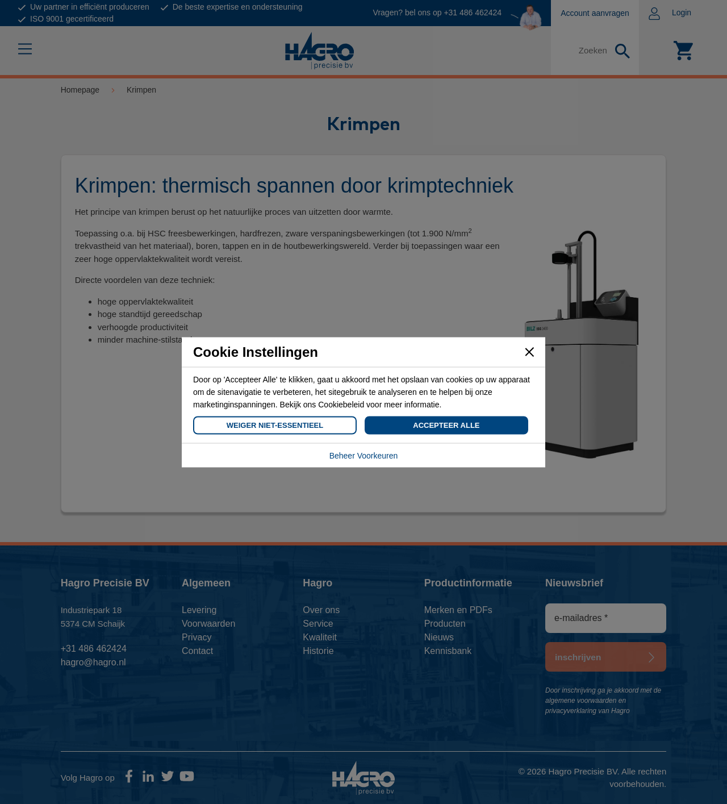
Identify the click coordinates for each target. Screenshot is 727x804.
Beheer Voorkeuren (363, 455)
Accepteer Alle (446, 424)
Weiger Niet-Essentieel (275, 424)
